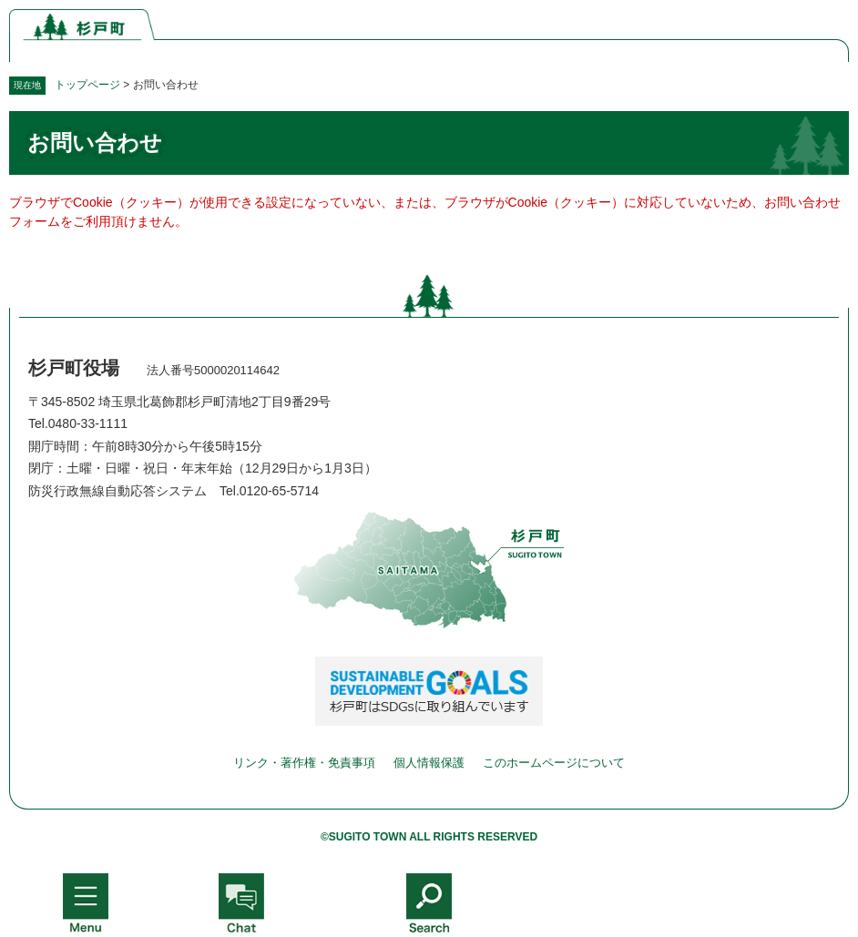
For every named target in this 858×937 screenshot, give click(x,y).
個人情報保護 (429, 762)
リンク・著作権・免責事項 (304, 762)
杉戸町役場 (73, 368)
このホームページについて (554, 762)
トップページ (87, 84)
